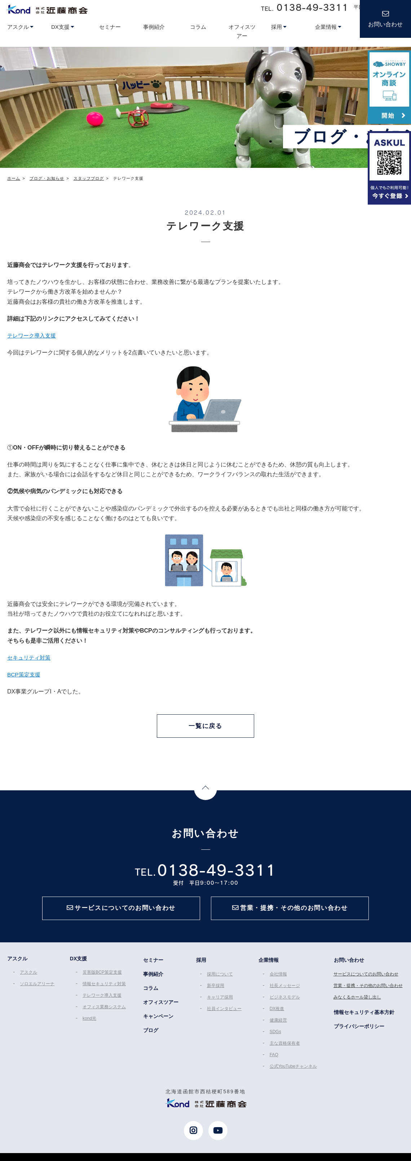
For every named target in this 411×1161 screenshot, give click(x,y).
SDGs (276, 1034)
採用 (200, 966)
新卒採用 (215, 990)
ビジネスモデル (285, 1001)
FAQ (274, 1056)
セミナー (153, 966)
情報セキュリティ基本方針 (365, 1015)
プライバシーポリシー (360, 1029)
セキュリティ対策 (30, 658)
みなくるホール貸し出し (358, 1001)
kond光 (89, 1021)
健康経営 (278, 1023)
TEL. (304, 7)
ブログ (150, 1032)
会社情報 (278, 979)
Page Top (205, 791)
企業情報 (268, 966)
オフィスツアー (160, 1005)
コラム (150, 992)
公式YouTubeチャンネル (293, 1067)
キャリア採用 (220, 1001)
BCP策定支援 (24, 674)
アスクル (27, 978)
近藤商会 (46, 9)
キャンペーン (158, 1019)
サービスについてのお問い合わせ (367, 979)
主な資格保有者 (285, 1045)
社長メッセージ (285, 990)
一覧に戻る (205, 726)
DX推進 (277, 1012)
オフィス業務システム (103, 1011)
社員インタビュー (224, 1012)
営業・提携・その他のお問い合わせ (369, 990)
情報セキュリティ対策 (103, 989)
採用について (220, 979)
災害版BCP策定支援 (101, 978)
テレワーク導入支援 (33, 335)
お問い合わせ (385, 24)
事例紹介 (153, 979)
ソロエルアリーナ (36, 989)
